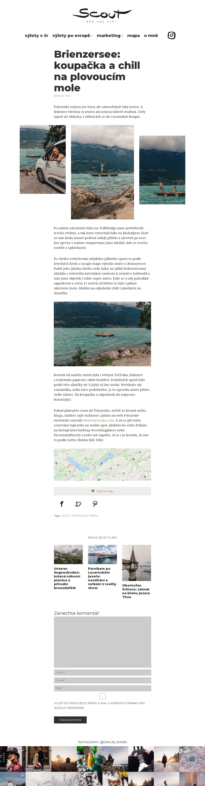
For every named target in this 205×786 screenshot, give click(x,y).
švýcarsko (80, 515)
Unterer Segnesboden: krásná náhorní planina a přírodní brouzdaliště (67, 578)
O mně (151, 35)
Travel (94, 515)
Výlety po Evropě (71, 35)
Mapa (133, 35)
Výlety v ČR (36, 35)
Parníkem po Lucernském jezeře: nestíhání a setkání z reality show (102, 578)
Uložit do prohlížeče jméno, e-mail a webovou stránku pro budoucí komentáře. (99, 706)
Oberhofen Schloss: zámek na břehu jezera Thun (136, 591)
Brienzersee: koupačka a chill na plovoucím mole (97, 71)
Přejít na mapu (102, 491)
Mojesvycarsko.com (99, 420)
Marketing (108, 35)
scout (66, 515)
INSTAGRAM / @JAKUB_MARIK (102, 742)
